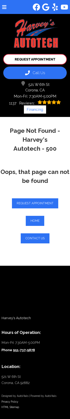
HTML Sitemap (10, 407)
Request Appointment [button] (35, 59)
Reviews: (35, 102)
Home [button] (35, 221)
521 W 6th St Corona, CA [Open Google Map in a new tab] (35, 86)
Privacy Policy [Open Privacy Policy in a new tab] (9, 401)
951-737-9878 (24, 350)
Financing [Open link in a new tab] (35, 109)
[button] (36, 7)
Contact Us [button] (35, 238)
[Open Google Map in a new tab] (35, 380)
